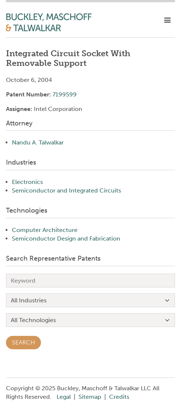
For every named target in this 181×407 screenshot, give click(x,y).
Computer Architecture (44, 229)
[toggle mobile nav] (167, 20)
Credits (119, 396)
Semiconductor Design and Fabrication (66, 238)
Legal (64, 396)
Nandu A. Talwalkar (38, 142)
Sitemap (90, 396)
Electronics (27, 181)
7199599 (65, 94)
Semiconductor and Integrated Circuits (66, 190)
